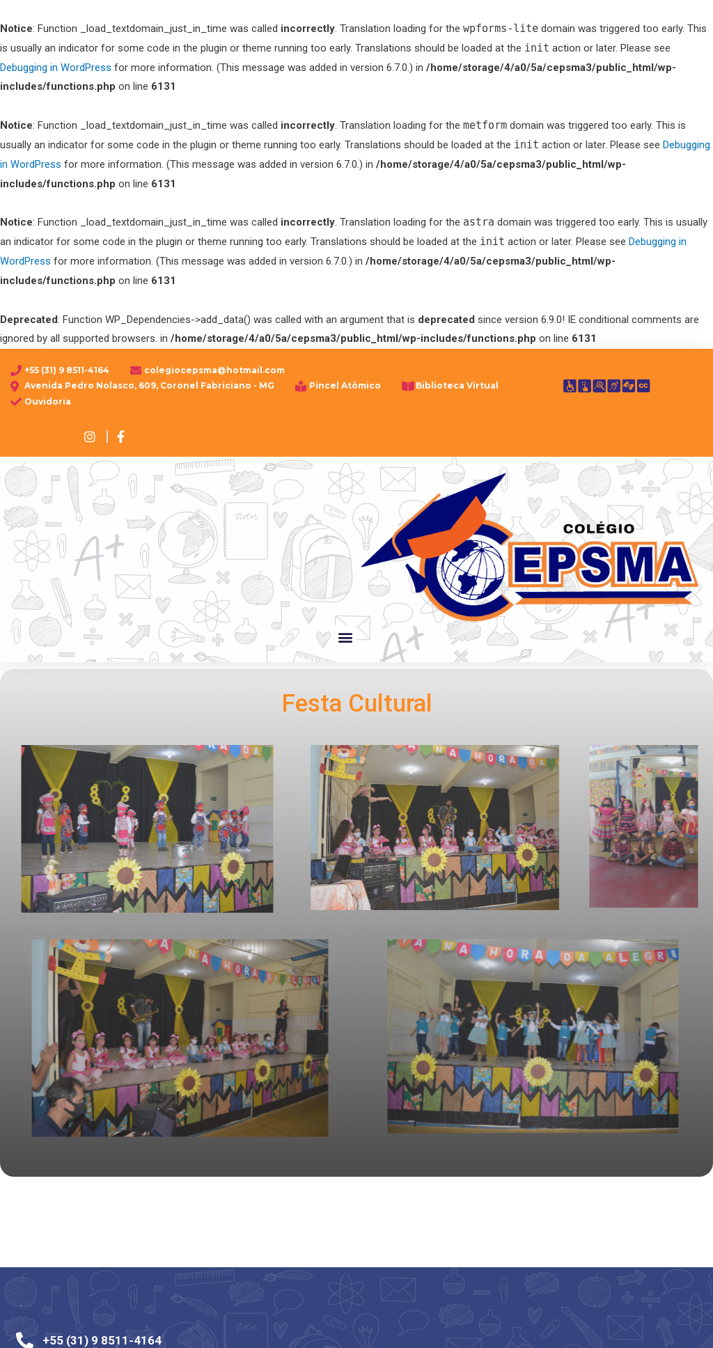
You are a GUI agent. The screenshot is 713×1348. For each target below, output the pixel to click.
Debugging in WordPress (55, 67)
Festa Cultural (356, 706)
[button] (345, 636)
